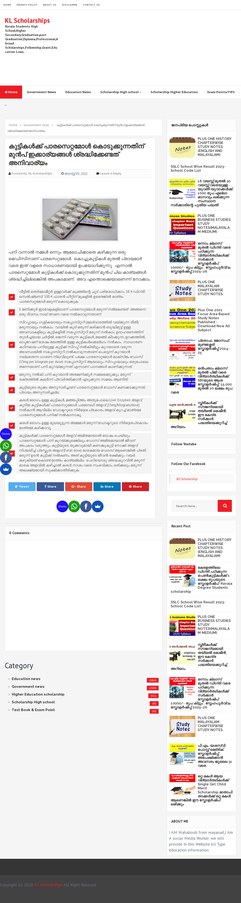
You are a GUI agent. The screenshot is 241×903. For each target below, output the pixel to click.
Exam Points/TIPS (221, 92)
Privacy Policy (27, 4)
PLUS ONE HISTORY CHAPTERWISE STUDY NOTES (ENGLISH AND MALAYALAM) (214, 147)
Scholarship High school (120, 92)
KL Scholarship (187, 479)
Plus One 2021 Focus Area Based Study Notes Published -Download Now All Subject (214, 320)
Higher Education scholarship (38, 694)
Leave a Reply (110, 173)
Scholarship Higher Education (174, 92)
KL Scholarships (27, 20)
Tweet (22, 486)
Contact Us (91, 4)
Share (50, 486)
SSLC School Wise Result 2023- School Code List (198, 168)
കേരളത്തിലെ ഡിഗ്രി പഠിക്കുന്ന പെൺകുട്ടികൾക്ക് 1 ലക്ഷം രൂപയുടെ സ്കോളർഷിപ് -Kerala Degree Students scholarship (201, 579)
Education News (78, 92)
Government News (41, 92)
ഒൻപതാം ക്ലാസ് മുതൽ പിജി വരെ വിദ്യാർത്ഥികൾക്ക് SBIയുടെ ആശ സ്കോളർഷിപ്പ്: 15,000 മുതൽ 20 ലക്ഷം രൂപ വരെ (201, 380)
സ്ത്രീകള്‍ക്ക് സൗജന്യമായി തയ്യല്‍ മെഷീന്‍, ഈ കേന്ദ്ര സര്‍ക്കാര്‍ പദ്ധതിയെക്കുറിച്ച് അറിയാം (199, 415)
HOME (7, 4)
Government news (28, 686)
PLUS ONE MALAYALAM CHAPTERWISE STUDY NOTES (210, 288)
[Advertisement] (150, 48)
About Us (49, 4)
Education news (26, 679)
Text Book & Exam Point (33, 710)
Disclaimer (69, 4)
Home (11, 92)
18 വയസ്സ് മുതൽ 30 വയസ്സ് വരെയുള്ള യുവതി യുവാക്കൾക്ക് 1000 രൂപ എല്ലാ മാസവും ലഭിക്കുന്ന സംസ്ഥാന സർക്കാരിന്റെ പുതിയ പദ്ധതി (202, 193)
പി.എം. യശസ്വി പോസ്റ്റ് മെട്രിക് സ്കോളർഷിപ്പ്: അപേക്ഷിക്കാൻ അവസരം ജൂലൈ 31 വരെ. (215, 756)
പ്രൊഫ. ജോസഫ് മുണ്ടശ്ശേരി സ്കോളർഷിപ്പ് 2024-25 (214, 346)
